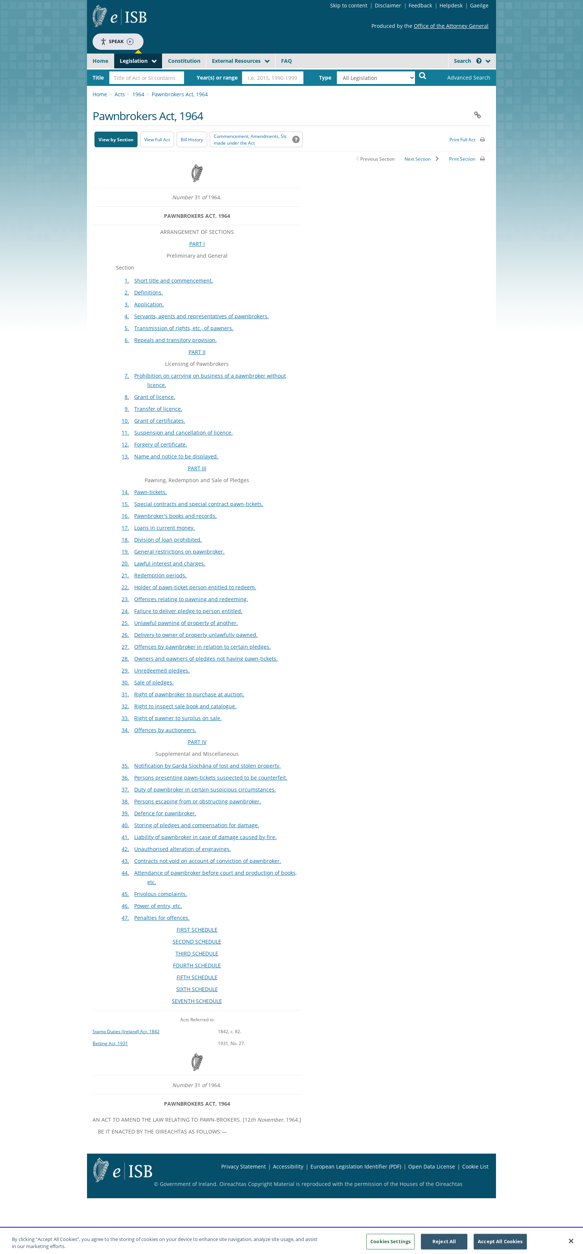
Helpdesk (451, 5)
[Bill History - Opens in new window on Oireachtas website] (192, 139)
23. (125, 599)
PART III (197, 468)
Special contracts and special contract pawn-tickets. (198, 503)
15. (125, 503)
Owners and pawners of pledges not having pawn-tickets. (206, 658)
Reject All (444, 1244)
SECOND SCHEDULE (197, 941)
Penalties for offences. (162, 917)
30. (125, 682)
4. (127, 316)
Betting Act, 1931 (110, 1043)
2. (127, 292)
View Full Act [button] (157, 139)
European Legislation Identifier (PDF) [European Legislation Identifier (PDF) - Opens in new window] (355, 1166)
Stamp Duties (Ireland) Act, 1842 (126, 1031)
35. (125, 765)
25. (125, 622)
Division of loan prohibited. (168, 539)
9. (127, 408)
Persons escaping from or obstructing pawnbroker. (197, 801)
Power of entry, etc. (158, 905)
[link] (462, 77)
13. (125, 456)
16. (125, 515)
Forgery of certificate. (160, 444)
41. (125, 837)
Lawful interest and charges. (169, 563)
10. (125, 420)
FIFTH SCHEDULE (197, 977)
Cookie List (475, 1166)
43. (125, 860)
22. (125, 587)
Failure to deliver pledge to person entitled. (188, 611)
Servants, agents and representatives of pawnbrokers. (201, 316)
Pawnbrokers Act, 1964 (180, 94)
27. (125, 646)
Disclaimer (388, 5)
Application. (149, 304)
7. (127, 375)
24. (125, 611)
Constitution (184, 60)
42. (125, 848)
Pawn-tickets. (150, 492)
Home (100, 60)
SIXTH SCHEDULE (197, 989)
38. (125, 801)
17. (125, 527)
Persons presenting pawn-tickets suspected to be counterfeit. (210, 777)
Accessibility (288, 1166)
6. (127, 340)
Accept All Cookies (500, 1244)
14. (125, 492)
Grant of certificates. (159, 420)
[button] (478, 61)
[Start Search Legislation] (422, 75)
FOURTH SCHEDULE (197, 965)
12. (125, 444)
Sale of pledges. (154, 682)
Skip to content (348, 5)
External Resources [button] (236, 60)
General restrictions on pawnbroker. (179, 551)
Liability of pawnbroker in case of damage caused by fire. (205, 837)
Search (467, 60)
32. (125, 706)
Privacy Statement (243, 1166)
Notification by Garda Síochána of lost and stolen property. (207, 765)
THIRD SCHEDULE (196, 953)
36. (125, 777)
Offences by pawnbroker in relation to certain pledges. (202, 646)
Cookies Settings (390, 1244)
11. (125, 432)
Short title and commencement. (173, 280)
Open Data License (431, 1166)
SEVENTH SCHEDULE (197, 1001)
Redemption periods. (160, 575)
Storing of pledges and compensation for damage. (196, 825)
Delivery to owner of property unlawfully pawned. (196, 634)
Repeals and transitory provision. (175, 340)
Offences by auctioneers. (165, 730)
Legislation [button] (134, 60)
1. (127, 280)
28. (125, 658)
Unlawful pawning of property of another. (186, 622)
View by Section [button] (116, 139)
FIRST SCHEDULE (197, 929)
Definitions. (148, 292)
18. (125, 539)
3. (127, 304)
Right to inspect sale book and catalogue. (185, 706)
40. (125, 825)
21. (125, 575)
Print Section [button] (462, 159)
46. (125, 905)
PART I (197, 243)
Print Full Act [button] (462, 139)
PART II (197, 351)
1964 (138, 94)
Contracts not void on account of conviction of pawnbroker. (207, 860)
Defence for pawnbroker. (165, 813)
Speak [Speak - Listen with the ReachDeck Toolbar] (116, 41)
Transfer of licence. (158, 408)
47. (125, 917)
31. (125, 694)
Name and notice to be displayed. (176, 456)
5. (127, 328)
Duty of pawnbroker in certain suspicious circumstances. (205, 789)
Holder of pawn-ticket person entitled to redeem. (195, 587)
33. (125, 718)
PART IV (197, 741)
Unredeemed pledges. (162, 670)
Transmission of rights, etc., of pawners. (183, 328)
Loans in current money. (164, 527)
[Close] (571, 1244)
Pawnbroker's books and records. (175, 515)
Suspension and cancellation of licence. (183, 432)
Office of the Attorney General (451, 25)
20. (125, 563)
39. (125, 813)
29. (125, 670)
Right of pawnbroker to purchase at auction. (189, 694)
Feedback (420, 5)
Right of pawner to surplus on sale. (178, 718)
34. (125, 730)
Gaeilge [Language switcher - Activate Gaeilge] (479, 5)
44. (125, 872)
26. (125, 634)
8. (127, 396)
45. (125, 893)
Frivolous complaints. (160, 893)
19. (125, 551)
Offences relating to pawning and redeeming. (191, 599)
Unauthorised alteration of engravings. (182, 848)
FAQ (286, 60)
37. (125, 789)
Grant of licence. (154, 396)
